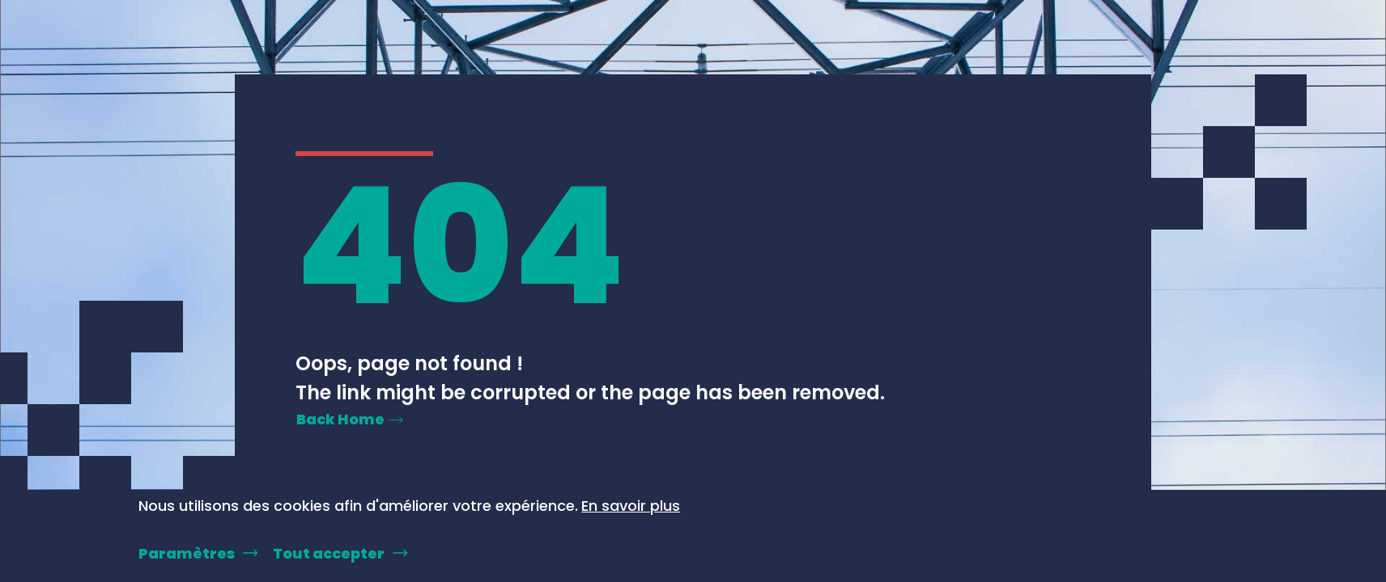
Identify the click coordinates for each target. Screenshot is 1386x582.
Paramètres (186, 553)
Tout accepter (329, 553)
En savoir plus (630, 506)
